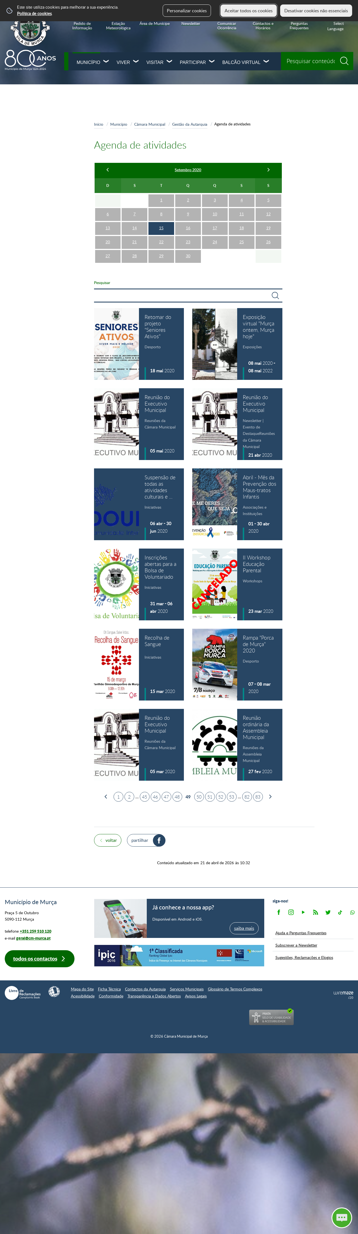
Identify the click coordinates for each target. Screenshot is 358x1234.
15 (161, 227)
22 (161, 241)
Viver (123, 62)
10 (215, 213)
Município (88, 62)
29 (161, 255)
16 (188, 227)
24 (215, 241)
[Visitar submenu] (170, 62)
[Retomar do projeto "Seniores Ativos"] (139, 344)
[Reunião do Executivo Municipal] (139, 424)
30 (188, 255)
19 (268, 227)
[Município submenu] (106, 62)
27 (107, 255)
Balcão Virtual (241, 62)
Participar (193, 62)
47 (166, 797)
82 (246, 797)
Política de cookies (34, 13)
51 (209, 797)
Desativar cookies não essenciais (316, 11)
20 (107, 241)
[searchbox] (317, 61)
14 (134, 227)
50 (198, 797)
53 (231, 797)
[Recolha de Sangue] (139, 665)
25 (241, 241)
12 (268, 213)
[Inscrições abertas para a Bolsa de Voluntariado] (139, 584)
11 (241, 213)
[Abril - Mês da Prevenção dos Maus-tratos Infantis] (237, 504)
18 (241, 227)
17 (215, 227)
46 (155, 797)
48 (177, 797)
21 (134, 241)
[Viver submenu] (136, 62)
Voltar (111, 840)
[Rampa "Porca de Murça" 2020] (237, 665)
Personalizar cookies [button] (187, 11)
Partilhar (139, 840)
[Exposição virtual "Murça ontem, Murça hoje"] (237, 344)
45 (144, 797)
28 (134, 255)
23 (188, 241)
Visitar (155, 62)
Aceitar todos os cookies (249, 11)
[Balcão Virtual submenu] (266, 62)
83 (257, 797)
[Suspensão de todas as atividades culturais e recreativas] (139, 504)
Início (98, 124)
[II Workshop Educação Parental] (237, 584)
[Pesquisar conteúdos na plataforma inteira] (346, 59)
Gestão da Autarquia (189, 124)
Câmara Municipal (149, 124)
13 (107, 227)
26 (268, 241)
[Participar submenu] (212, 62)
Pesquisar (102, 282)
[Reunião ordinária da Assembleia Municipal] (237, 745)
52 (220, 797)
